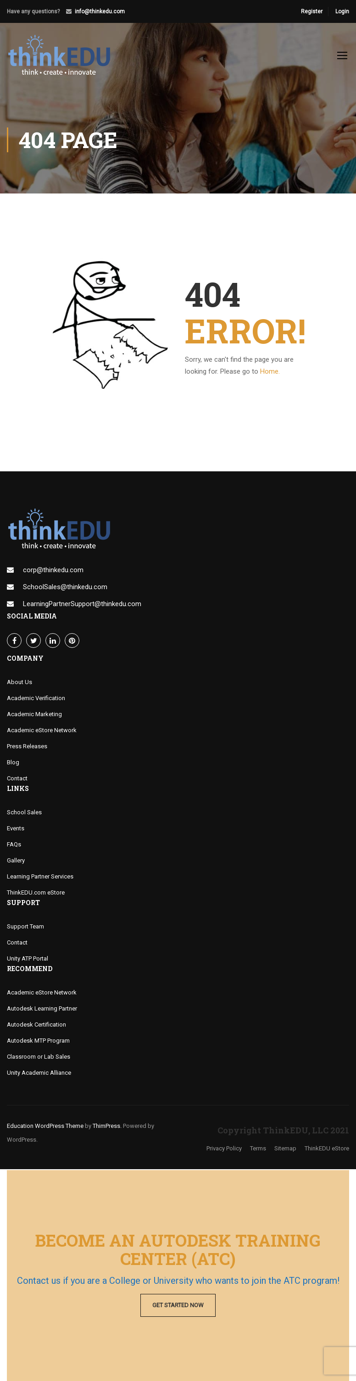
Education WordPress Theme (45, 1126)
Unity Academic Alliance (39, 1073)
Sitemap (285, 1149)
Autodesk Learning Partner (42, 1009)
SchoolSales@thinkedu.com (65, 588)
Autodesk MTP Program (38, 1041)
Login (342, 11)
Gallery (16, 861)
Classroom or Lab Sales (38, 1057)
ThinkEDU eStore (327, 1149)
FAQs (14, 845)
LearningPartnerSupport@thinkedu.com (82, 605)
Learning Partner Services (40, 877)
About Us (19, 682)
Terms (258, 1149)
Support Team (25, 927)
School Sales (24, 813)
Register (312, 11)
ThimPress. (107, 1126)
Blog (13, 763)
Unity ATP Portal (27, 959)
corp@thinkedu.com (53, 571)
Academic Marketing (34, 715)
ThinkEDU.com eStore (36, 893)
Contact (17, 779)
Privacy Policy (224, 1149)
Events (15, 829)
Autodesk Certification (36, 1025)
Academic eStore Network (42, 731)
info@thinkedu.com (100, 11)
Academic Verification (36, 699)
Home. (270, 372)
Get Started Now (178, 1305)
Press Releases (27, 747)
